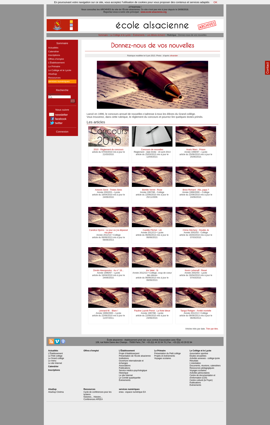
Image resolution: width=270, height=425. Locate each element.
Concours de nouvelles (152, 149)
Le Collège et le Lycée (120, 35)
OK (215, 2)
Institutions (124, 358)
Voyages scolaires (162, 358)
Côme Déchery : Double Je (196, 230)
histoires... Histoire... (93, 397)
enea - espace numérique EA (132, 392)
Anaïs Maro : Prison (196, 149)
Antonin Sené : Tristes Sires (108, 190)
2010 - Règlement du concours (108, 149)
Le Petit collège (55, 356)
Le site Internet (55, 363)
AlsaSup (52, 74)
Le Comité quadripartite (130, 378)
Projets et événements (164, 356)
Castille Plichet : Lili (152, 230)
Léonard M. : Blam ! (108, 311)
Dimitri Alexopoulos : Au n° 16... (108, 270)
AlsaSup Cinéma (56, 392)
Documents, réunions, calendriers (205, 365)
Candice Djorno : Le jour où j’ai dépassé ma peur (108, 231)
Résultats (194, 361)
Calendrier (53, 51)
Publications (124, 368)
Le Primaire (54, 66)
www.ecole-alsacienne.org (154, 12)
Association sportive (199, 353)
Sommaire (103, 35)
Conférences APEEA (93, 399)
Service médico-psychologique (133, 370)
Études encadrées (198, 356)
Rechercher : (55, 94)
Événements (139, 35)
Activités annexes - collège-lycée (205, 358)
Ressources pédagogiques (202, 368)
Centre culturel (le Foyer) (201, 380)
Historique (123, 373)
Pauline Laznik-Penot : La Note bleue (152, 311)
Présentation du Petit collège (167, 353)
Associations (124, 365)
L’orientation (195, 363)
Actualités (53, 47)
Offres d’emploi (56, 59)
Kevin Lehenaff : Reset (196, 270)
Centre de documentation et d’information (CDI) (202, 376)
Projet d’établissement (129, 353)
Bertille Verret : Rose (152, 190)
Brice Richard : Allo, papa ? (196, 190)
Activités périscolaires (200, 373)
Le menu (52, 361)
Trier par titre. (212, 329)
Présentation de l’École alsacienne (135, 356)
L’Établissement (56, 62)
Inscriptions (54, 55)
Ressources (54, 77)
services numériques (59, 81)
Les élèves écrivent (156, 35)
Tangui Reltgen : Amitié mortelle (195, 311)
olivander (174, 56)
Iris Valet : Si (152, 270)
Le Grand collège (56, 358)
